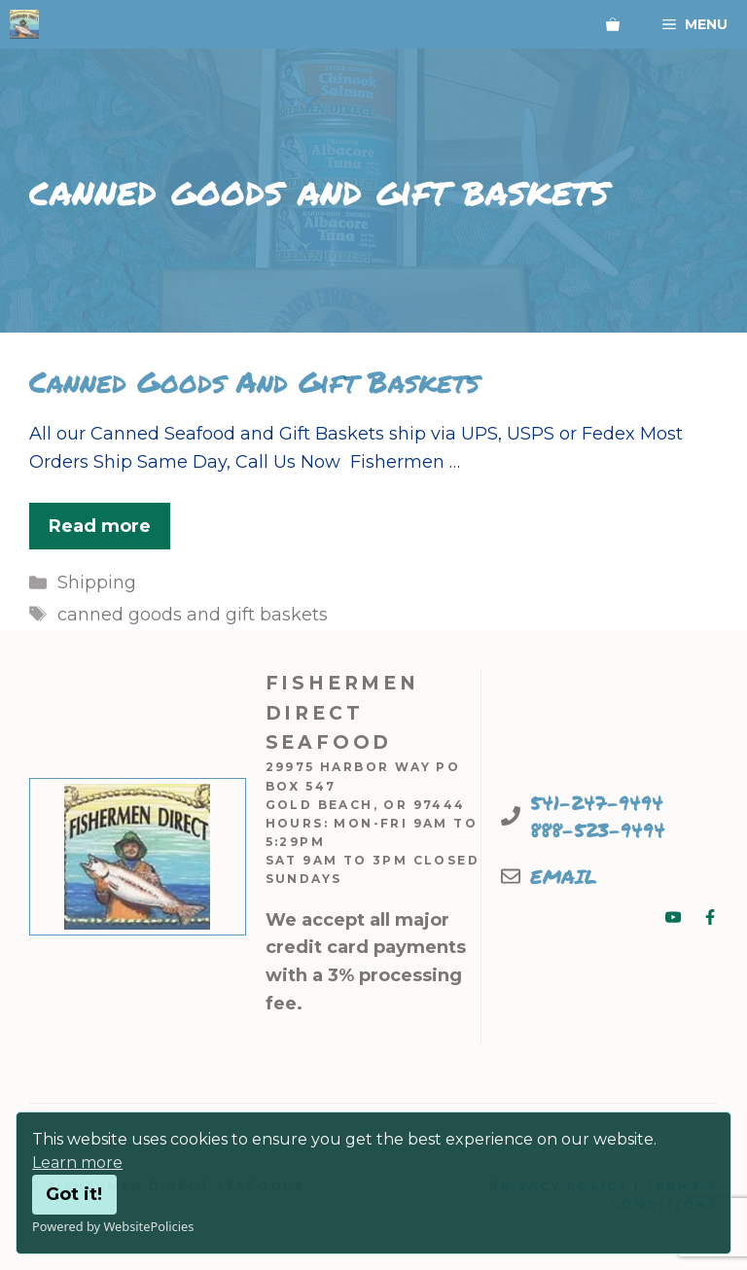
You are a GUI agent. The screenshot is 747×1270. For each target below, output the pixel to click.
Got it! (74, 1194)
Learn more (77, 1162)
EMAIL (563, 876)
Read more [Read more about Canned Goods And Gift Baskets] (100, 526)
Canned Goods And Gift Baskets (254, 382)
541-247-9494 (596, 802)
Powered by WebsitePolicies (113, 1226)
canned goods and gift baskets (192, 614)
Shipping (96, 582)
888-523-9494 (597, 829)
